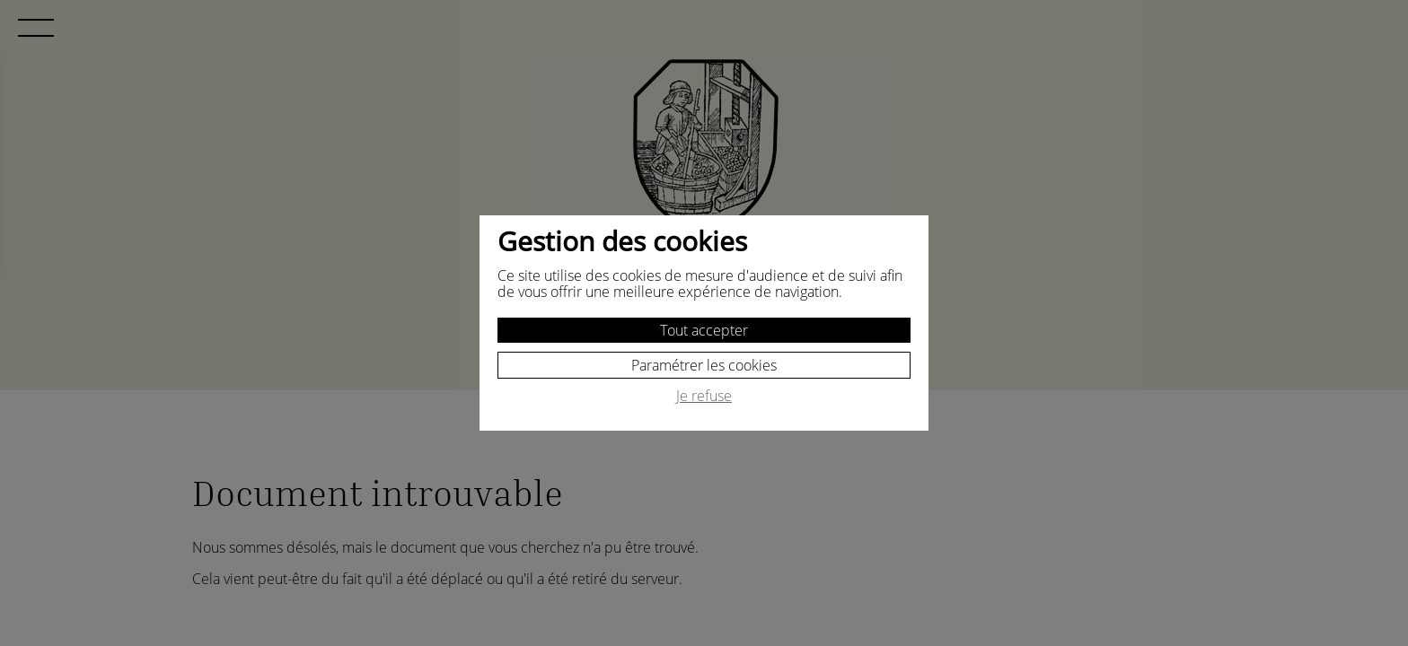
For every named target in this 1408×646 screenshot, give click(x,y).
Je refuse (704, 397)
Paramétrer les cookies (704, 365)
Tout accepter (704, 330)
